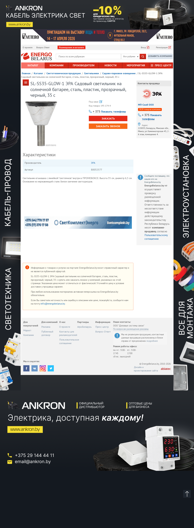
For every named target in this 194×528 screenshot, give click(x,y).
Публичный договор (47, 333)
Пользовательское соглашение (69, 341)
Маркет (27, 330)
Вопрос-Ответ (43, 47)
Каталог (33, 65)
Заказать (108, 118)
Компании (56, 65)
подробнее (152, 340)
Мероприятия (136, 65)
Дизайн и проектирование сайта (146, 369)
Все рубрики (130, 56)
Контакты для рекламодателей (68, 333)
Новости (110, 65)
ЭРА (93, 162)
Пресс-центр (163, 65)
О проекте (28, 47)
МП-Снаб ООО (146, 104)
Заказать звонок (108, 126)
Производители (83, 65)
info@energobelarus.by (53, 303)
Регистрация (162, 47)
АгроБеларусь (84, 326)
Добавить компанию (160, 56)
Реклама (45, 326)
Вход (143, 47)
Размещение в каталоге (71, 47)
